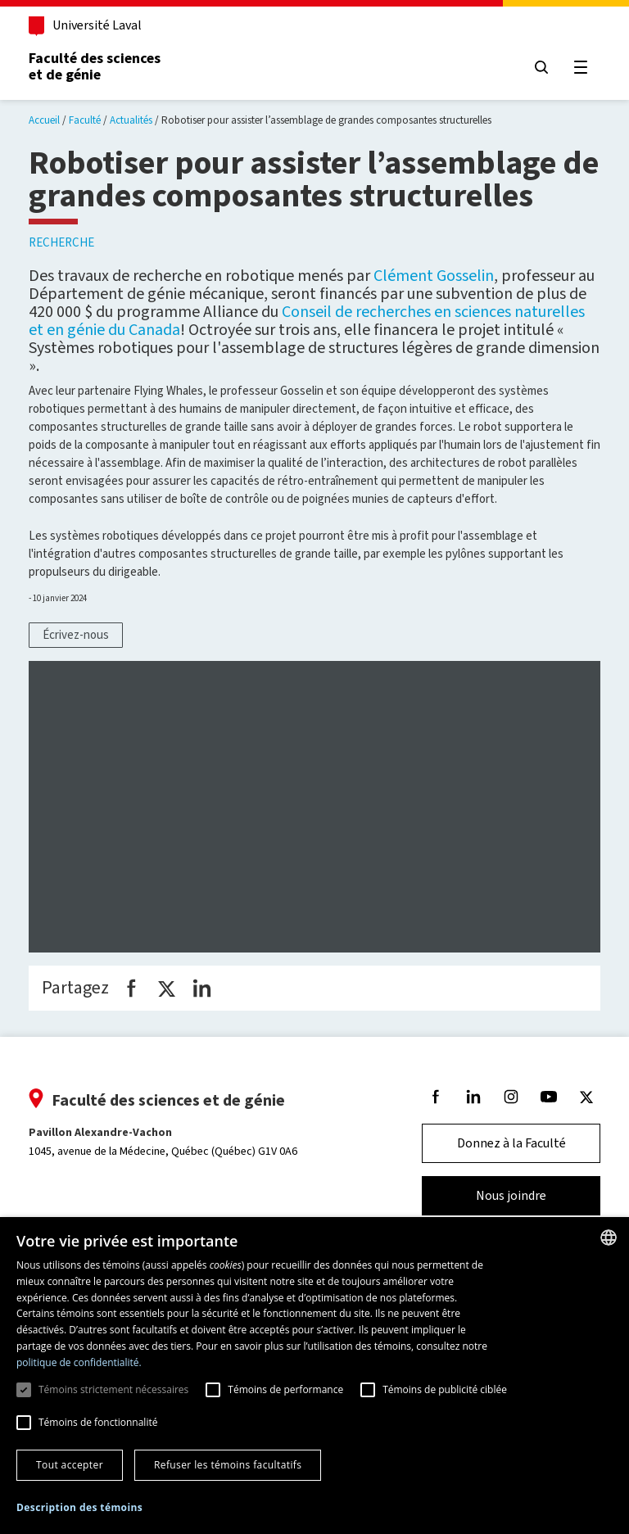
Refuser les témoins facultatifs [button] (227, 1465)
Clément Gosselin (433, 276)
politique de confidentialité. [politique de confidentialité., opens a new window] (79, 1362)
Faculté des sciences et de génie (95, 66)
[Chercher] (540, 67)
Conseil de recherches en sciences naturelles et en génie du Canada (307, 321)
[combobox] (608, 1237)
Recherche (61, 242)
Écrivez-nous (76, 635)
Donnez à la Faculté (510, 1151)
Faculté (85, 120)
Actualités (131, 120)
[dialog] (314, 1375)
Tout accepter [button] (69, 1465)
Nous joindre (510, 1203)
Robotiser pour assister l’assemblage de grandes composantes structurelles (326, 120)
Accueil (44, 120)
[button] (79, 1508)
